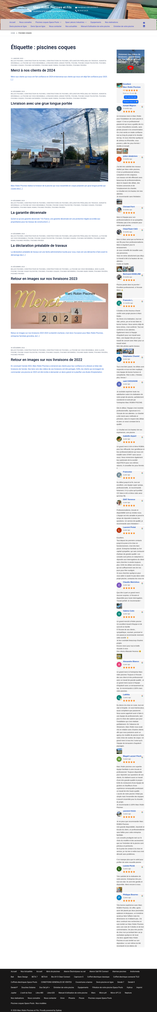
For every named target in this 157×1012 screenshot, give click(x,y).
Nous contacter (55, 26)
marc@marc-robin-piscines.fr (86, 7)
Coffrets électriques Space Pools (24, 982)
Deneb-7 (120, 982)
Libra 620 (51, 993)
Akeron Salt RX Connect (99, 971)
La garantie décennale (28, 212)
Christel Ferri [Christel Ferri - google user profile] (129, 207)
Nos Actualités (26, 971)
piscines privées (65, 65)
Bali (12, 977)
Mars (93, 993)
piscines (102, 63)
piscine (74, 63)
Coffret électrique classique (98, 977)
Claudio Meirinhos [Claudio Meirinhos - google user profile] (131, 582)
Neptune (128, 993)
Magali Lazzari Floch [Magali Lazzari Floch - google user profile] (132, 756)
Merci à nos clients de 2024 (33, 70)
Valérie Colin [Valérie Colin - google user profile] (128, 611)
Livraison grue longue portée (58, 63)
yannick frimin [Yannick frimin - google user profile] (129, 811)
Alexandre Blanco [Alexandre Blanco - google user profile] (131, 661)
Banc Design (23, 977)
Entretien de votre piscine (124, 26)
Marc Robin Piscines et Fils (52, 7)
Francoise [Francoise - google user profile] (127, 472)
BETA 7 (35, 977)
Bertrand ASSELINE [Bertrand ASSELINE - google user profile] (132, 274)
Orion (62, 998)
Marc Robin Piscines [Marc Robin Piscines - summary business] (132, 87)
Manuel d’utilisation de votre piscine (95, 26)
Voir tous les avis (130, 97)
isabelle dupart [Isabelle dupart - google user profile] (129, 436)
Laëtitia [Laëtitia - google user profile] (126, 694)
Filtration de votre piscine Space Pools (107, 987)
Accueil (12, 22)
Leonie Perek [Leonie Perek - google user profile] (129, 866)
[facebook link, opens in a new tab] (144, 23)
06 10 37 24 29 (81, 11)
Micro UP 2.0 (116, 993)
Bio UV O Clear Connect (60, 977)
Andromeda (135, 971)
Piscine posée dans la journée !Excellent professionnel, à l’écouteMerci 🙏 (129, 287)
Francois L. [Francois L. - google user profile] (128, 300)
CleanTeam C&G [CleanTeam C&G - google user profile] (130, 229)
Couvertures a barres (84, 982)
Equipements (96, 22)
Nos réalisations (111, 22)
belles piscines (17, 61)
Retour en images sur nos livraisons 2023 (44, 278)
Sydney (59, 1010)
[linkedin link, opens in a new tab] (144, 26)
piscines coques (17, 65)
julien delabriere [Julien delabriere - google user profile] (130, 156)
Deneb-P (14, 987)
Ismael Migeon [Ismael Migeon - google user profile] (129, 106)
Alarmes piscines (119, 971)
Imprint (139, 987)
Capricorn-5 (78, 977)
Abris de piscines (53, 971)
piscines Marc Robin (49, 65)
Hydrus (129, 987)
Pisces (81, 998)
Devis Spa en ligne (38, 26)
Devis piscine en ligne (18, 26)
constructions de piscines (57, 61)
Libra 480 (39, 993)
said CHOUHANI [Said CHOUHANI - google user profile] (130, 381)
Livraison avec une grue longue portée (41, 103)
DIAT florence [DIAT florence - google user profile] (129, 499)
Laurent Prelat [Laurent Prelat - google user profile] (129, 527)
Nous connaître (25, 22)
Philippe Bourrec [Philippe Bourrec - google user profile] (130, 895)
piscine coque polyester (88, 63)
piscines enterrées (33, 65)
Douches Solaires (28, 987)
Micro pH (103, 993)
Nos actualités (71, 26)
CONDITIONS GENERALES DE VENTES (56, 982)
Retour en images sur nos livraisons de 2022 (46, 360)
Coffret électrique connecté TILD (126, 977)
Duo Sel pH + (44, 987)
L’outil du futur (26, 993)
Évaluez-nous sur (129, 101)
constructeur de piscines (35, 61)
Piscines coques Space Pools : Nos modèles (28, 1003)
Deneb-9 (131, 982)
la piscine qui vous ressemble (32, 63)
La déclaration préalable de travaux (39, 245)
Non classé (99, 269)
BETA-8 (44, 977)
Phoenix (71, 998)
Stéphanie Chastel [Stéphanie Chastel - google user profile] (131, 356)
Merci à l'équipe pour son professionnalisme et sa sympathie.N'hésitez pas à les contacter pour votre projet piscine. (130, 221)
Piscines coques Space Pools (47, 22)
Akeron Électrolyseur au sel (74, 971)
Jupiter (13, 993)
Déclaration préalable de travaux (83, 61)
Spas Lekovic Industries (74, 22)
